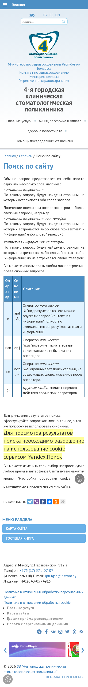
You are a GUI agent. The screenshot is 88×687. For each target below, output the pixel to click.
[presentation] (5, 649)
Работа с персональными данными (37, 623)
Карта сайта (16, 528)
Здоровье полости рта (44, 130)
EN (57, 15)
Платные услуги (18, 120)
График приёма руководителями (35, 618)
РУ (45, 15)
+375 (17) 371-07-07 (36, 570)
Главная (10, 155)
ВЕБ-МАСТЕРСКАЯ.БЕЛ (65, 677)
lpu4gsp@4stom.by (60, 575)
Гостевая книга (20, 538)
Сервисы (25, 155)
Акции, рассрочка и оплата (60, 120)
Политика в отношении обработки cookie (37, 602)
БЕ (51, 15)
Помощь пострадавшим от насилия (44, 141)
